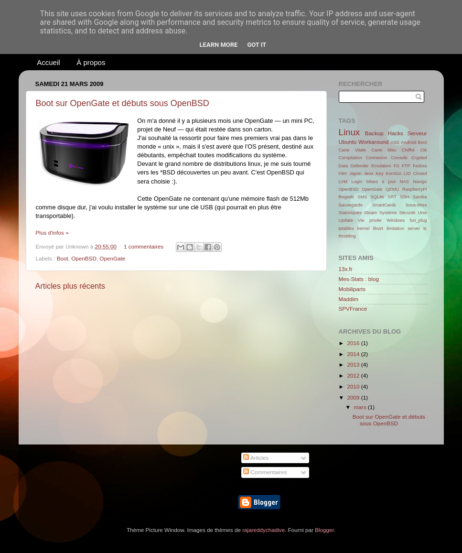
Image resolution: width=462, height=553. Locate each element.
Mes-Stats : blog (359, 279)
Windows (396, 220)
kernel (363, 228)
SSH (404, 197)
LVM (343, 181)
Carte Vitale (352, 150)
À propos (90, 62)
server (414, 228)
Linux (349, 132)
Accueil (48, 62)
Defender (359, 165)
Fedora (420, 165)
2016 (354, 343)
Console (399, 157)
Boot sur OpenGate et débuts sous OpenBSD (122, 103)
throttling (347, 236)
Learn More (219, 44)
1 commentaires (143, 246)
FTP (406, 165)
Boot (62, 258)
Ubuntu (348, 142)
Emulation (381, 165)
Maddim (349, 299)
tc (425, 228)
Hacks (395, 133)
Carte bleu (383, 150)
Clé (423, 150)
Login (356, 181)
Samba (420, 197)
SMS (362, 197)
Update (346, 220)
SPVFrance (353, 308)
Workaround (373, 142)
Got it (256, 44)
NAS (404, 181)
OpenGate (112, 258)
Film (343, 173)
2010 (354, 386)
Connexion (376, 157)
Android (408, 142)
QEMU (392, 189)
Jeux (369, 173)
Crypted (419, 157)
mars (361, 407)
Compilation (350, 157)
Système (388, 212)
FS (396, 165)
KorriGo (393, 173)
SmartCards (384, 205)
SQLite (378, 197)
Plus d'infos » (52, 232)
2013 (354, 364)
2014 (354, 354)
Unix (422, 212)
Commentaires (265, 472)
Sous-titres (416, 205)
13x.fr (346, 269)
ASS (394, 142)
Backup (374, 133)
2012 (354, 375)
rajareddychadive (263, 530)
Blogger (324, 530)
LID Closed (415, 173)
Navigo (420, 181)
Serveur (417, 133)
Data (343, 165)
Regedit (346, 197)
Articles (256, 458)
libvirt (378, 228)
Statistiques (350, 212)
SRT (392, 197)
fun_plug (418, 220)
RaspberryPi (414, 189)
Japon (355, 173)
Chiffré (408, 150)
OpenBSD (84, 258)
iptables (346, 228)
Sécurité (407, 212)
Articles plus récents (70, 286)
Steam (370, 212)
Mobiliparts (352, 289)
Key (379, 173)
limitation (395, 228)
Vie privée (369, 220)
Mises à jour (381, 181)
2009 (354, 397)
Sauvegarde (351, 205)
